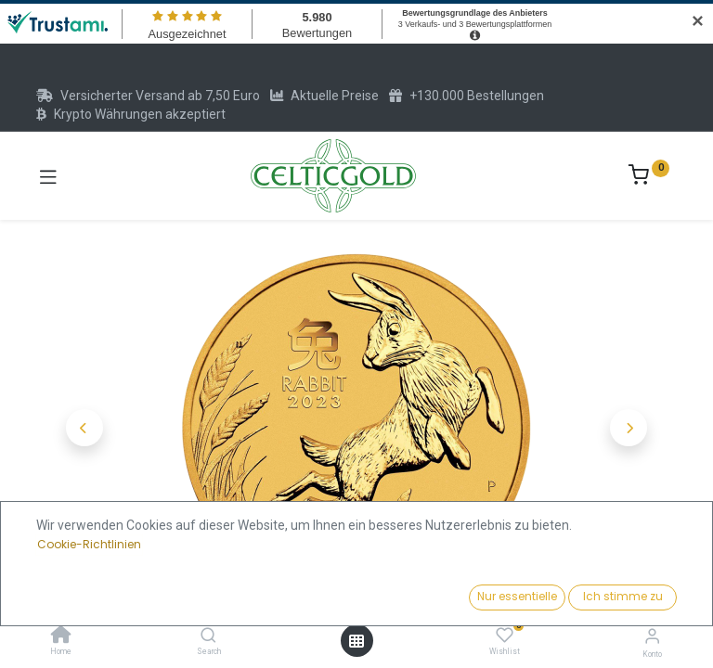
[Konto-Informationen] (652, 636)
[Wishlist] (504, 635)
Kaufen (427, 592)
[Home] (61, 636)
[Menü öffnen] (356, 641)
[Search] (208, 636)
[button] (84, 428)
